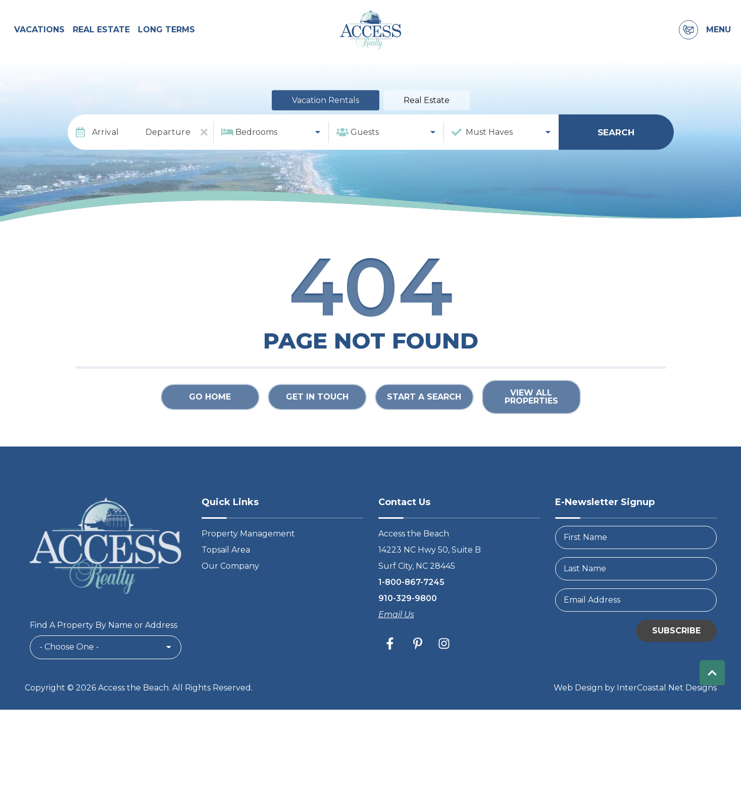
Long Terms (166, 43)
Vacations (39, 43)
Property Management (248, 561)
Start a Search (424, 424)
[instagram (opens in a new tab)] (444, 671)
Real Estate (101, 43)
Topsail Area (226, 577)
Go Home (210, 424)
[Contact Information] (688, 44)
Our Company (230, 594)
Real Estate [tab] (427, 128)
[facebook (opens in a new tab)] (391, 671)
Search (616, 160)
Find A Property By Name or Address (103, 653)
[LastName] (636, 596)
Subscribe (676, 658)
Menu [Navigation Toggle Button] (718, 44)
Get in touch (317, 424)
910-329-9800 (407, 626)
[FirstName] (636, 565)
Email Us (396, 642)
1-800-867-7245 (411, 610)
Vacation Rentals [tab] (325, 128)
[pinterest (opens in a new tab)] (418, 671)
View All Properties (531, 424)
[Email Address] (636, 627)
